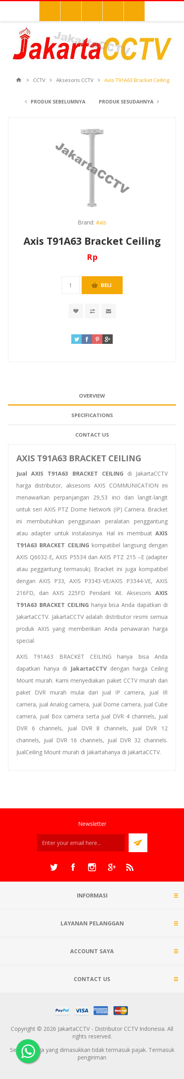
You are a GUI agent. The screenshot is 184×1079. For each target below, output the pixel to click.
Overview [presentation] (92, 395)
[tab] (92, 396)
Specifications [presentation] (92, 415)
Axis (101, 222)
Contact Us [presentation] (92, 434)
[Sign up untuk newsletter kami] (81, 842)
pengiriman (92, 1057)
